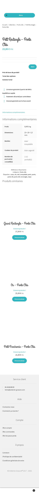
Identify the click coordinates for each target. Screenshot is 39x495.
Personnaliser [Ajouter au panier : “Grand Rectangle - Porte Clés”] (19, 240)
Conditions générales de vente (13, 463)
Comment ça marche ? (11, 414)
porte (33, 177)
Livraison (6, 455)
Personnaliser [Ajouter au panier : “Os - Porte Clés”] (19, 302)
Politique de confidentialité (12, 459)
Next (32, 69)
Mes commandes (9, 434)
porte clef (17, 179)
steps (29, 179)
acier (12, 177)
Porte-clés (20, 25)
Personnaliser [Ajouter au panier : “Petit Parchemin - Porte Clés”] (19, 363)
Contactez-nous (8, 410)
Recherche (19, 491)
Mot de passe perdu (9, 438)
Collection (12, 25)
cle (15, 177)
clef (18, 177)
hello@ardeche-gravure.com (15, 392)
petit (29, 177)
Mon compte (7, 430)
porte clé (10, 179)
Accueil (4, 25)
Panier (30, 490)
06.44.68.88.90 (9, 390)
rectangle (24, 179)
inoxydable (23, 177)
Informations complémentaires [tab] (13, 115)
